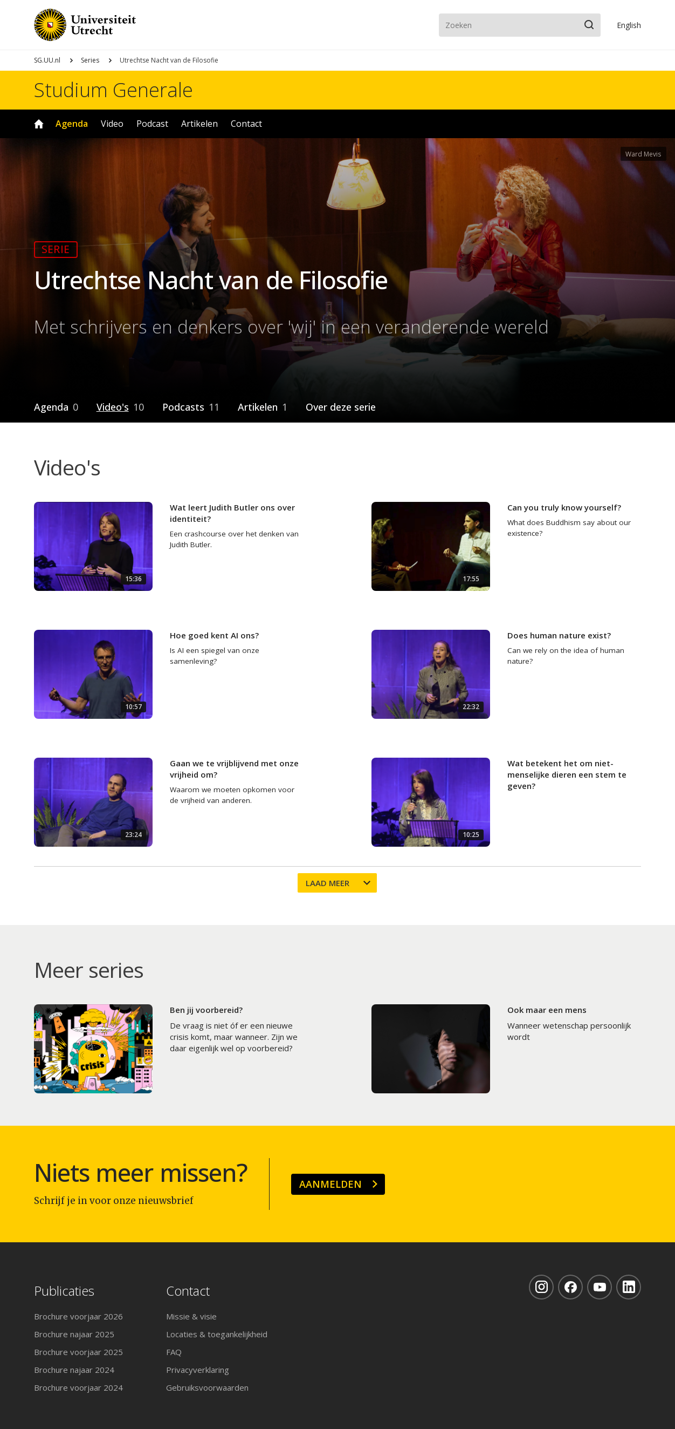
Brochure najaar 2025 (74, 1334)
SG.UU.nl (47, 60)
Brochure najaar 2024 (74, 1369)
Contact (246, 124)
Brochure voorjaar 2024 (78, 1387)
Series (90, 60)
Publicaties (64, 1291)
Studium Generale (113, 90)
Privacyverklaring (197, 1369)
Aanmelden (330, 1184)
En (629, 25)
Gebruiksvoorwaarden (207, 1387)
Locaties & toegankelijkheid (216, 1334)
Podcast (152, 124)
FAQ (174, 1351)
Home (39, 124)
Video (112, 124)
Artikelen (199, 124)
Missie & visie (191, 1316)
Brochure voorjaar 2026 (78, 1316)
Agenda (72, 124)
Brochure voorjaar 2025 (78, 1351)
